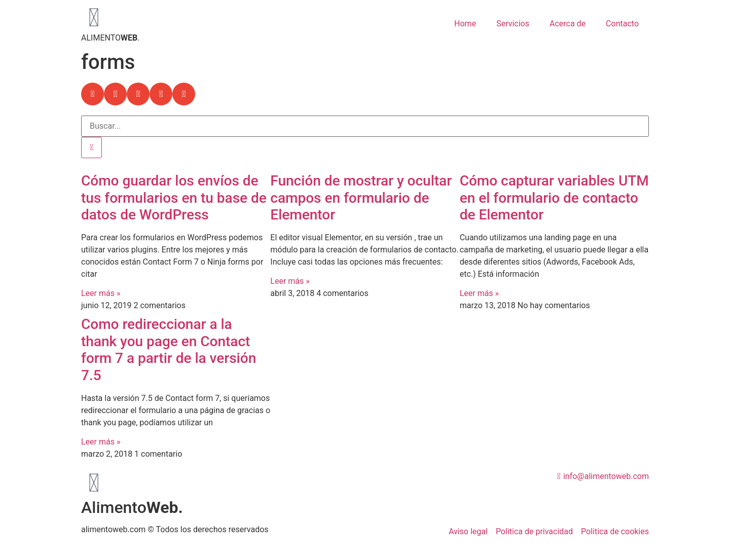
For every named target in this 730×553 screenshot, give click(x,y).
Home (465, 23)
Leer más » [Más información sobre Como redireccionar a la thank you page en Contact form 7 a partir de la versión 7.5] (100, 442)
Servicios (512, 23)
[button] (92, 94)
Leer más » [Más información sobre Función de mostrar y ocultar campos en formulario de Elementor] (289, 281)
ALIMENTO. (110, 38)
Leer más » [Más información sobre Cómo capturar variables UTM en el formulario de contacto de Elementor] (479, 293)
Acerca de (568, 23)
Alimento (132, 507)
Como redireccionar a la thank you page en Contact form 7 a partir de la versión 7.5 (168, 350)
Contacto (622, 23)
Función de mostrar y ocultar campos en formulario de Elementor (361, 197)
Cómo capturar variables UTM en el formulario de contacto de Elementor (554, 197)
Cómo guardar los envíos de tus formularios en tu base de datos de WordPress (174, 197)
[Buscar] (91, 147)
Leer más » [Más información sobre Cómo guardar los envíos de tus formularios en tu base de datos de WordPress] (100, 293)
